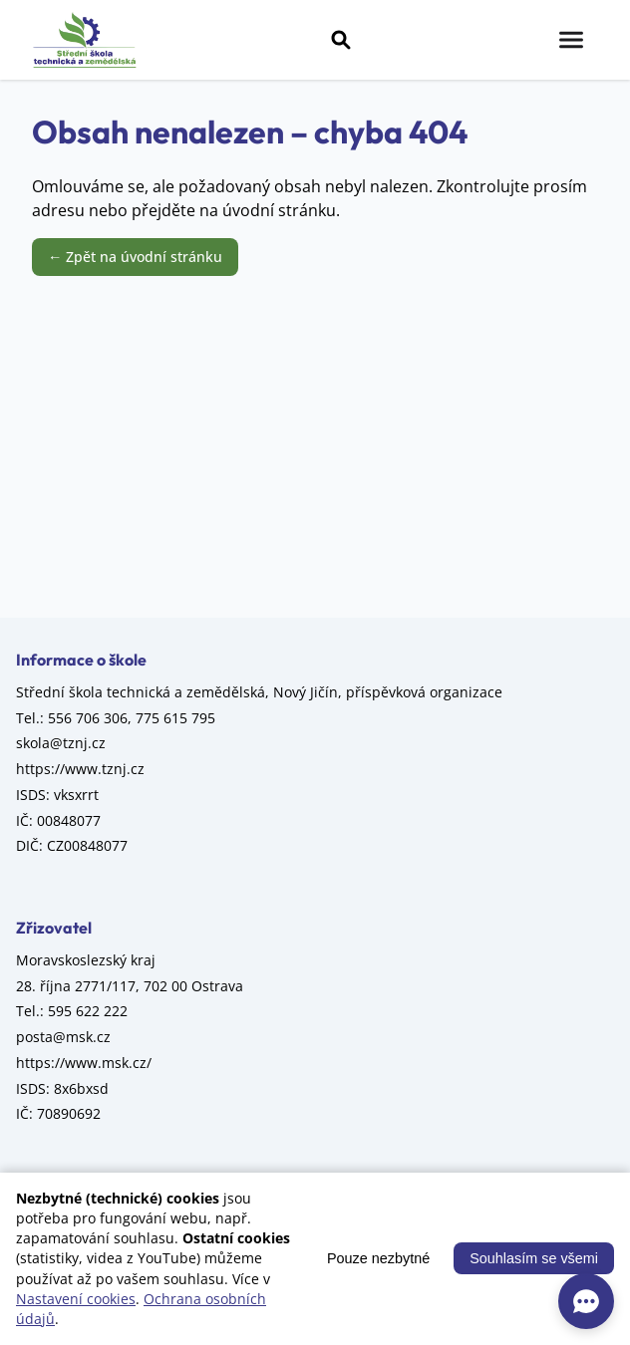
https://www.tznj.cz (80, 768)
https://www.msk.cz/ (84, 1062)
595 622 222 (88, 1010)
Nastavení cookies (76, 1298)
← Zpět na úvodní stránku (135, 256)
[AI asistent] (586, 1301)
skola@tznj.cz (61, 742)
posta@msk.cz (63, 1036)
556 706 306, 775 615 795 (131, 717)
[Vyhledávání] (341, 40)
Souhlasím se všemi (534, 1258)
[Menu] (571, 40)
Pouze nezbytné (378, 1258)
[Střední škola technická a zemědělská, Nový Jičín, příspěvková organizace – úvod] (85, 40)
